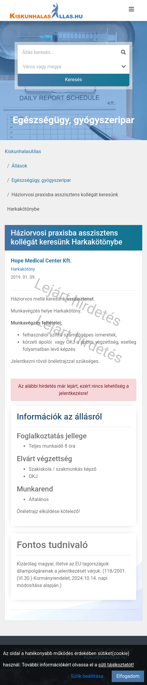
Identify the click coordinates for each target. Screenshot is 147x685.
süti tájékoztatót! (116, 665)
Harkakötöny (23, 269)
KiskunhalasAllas (23, 151)
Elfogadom (128, 676)
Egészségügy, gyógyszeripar (41, 180)
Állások (19, 166)
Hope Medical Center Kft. (41, 260)
